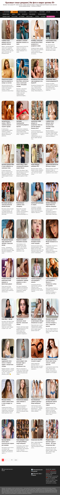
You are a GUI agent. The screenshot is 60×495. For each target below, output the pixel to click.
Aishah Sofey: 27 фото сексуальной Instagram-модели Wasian (22, 166)
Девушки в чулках (6, 16)
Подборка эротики (32, 11)
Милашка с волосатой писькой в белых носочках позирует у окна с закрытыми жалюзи (51, 322)
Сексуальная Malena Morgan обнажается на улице (52, 241)
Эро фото (37, 16)
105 (11, 460)
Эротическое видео (22, 11)
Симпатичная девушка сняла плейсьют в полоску (22, 401)
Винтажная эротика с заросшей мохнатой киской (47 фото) (7, 204)
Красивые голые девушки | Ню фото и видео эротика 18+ (30, 2)
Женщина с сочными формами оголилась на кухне (22, 42)
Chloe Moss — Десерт (7, 319)
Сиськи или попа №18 (36, 440)
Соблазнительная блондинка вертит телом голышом (35, 241)
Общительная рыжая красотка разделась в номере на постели (7, 81)
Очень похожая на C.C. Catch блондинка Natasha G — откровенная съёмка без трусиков (51, 282)
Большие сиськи (6, 14)
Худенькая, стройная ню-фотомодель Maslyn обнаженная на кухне (37, 320)
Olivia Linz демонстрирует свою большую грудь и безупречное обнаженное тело (21, 362)
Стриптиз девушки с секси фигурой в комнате (36, 280)
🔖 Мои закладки (6, 11)
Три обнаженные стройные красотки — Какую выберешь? (36, 401)
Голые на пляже (29, 16)
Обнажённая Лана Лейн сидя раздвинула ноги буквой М (37, 81)
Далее (16, 460)
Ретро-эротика (14, 16)
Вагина (13, 14)
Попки (19, 14)
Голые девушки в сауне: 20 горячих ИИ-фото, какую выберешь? (22, 441)
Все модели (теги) (50, 16)
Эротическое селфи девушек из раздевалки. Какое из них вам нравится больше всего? (36, 124)
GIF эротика (43, 16)
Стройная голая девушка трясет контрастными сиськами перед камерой (50, 124)
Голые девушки (32, 14)
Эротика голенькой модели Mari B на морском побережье (51, 204)
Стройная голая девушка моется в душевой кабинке (6, 42)
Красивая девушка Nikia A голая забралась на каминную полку (8, 166)
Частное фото (24, 14)
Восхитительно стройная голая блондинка (20, 204)
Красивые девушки (42, 14)
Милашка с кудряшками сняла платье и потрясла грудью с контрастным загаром (7, 362)
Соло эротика (42, 11)
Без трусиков (21, 16)
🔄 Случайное (14, 11)
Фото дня (48, 11)
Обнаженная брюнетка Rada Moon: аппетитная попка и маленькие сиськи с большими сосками (22, 83)
